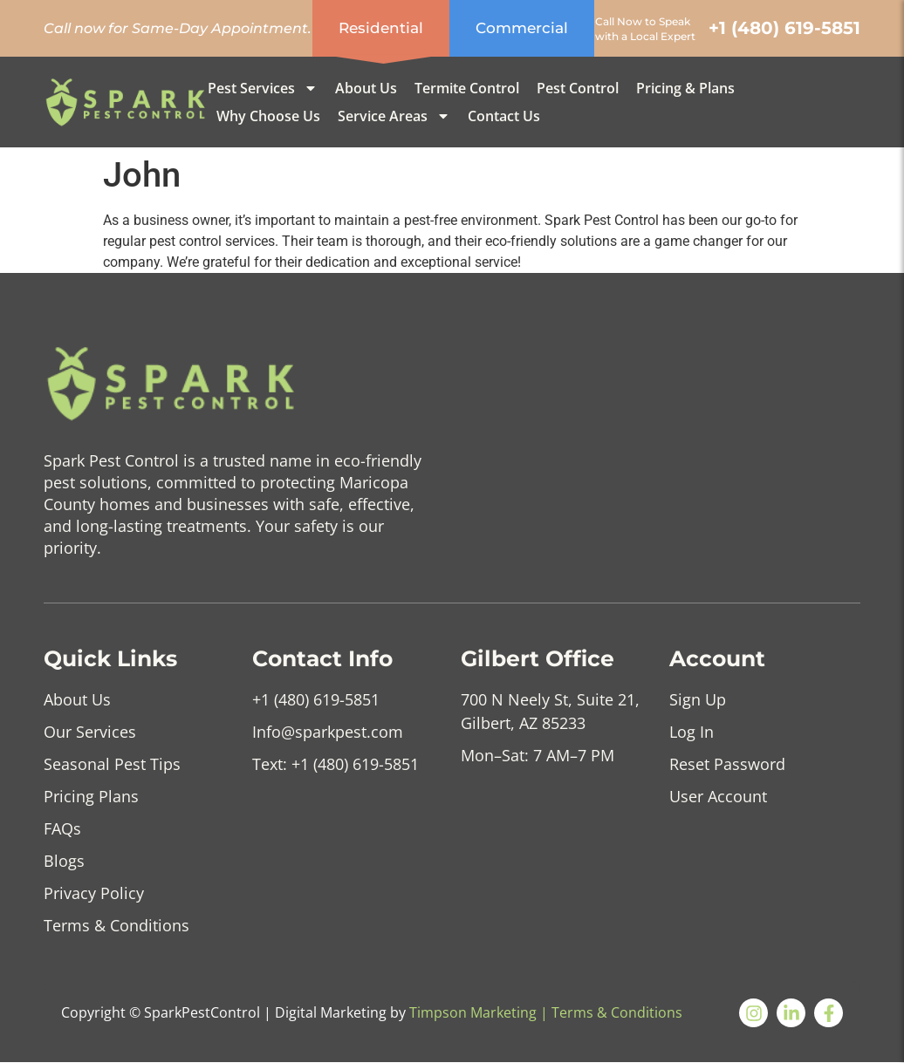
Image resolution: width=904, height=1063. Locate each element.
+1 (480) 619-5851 (784, 27)
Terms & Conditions (616, 1012)
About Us (366, 88)
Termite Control (466, 88)
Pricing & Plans (685, 88)
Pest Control (578, 88)
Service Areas (394, 116)
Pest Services (263, 88)
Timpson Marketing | (478, 1012)
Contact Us (504, 116)
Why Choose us (268, 116)
